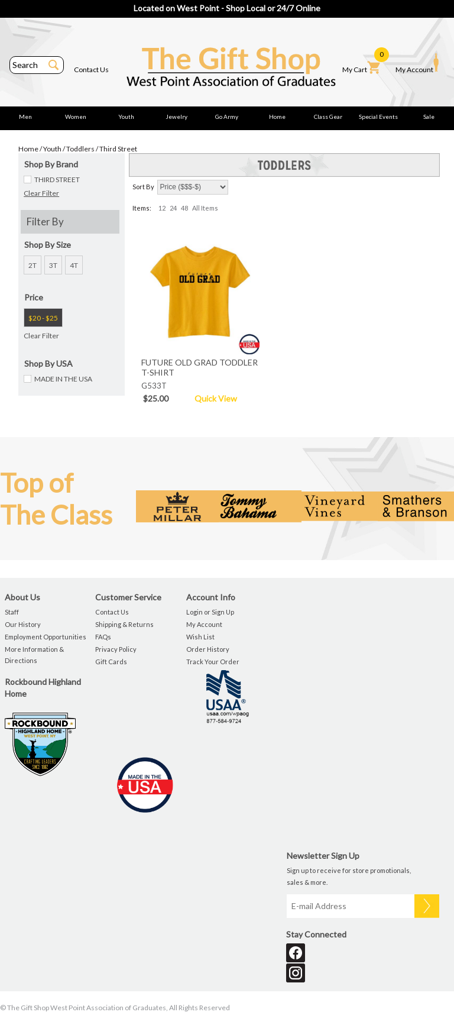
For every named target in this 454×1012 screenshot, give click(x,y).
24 (173, 208)
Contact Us (91, 69)
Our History (23, 624)
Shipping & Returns (124, 624)
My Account (417, 63)
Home (277, 116)
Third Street (118, 148)
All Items (205, 208)
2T (32, 265)
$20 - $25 (43, 317)
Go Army (226, 116)
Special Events (378, 116)
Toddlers (80, 148)
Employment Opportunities (45, 637)
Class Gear (328, 116)
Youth (126, 116)
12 (162, 208)
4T (74, 265)
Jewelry (176, 116)
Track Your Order (212, 661)
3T (53, 265)
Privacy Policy (116, 649)
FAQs (103, 637)
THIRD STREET (57, 179)
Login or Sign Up (210, 612)
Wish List (200, 637)
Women (75, 116)
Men (25, 116)
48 (184, 208)
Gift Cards (111, 661)
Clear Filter (41, 193)
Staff (12, 612)
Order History (207, 649)
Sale (428, 116)
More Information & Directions (34, 654)
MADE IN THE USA (63, 378)
